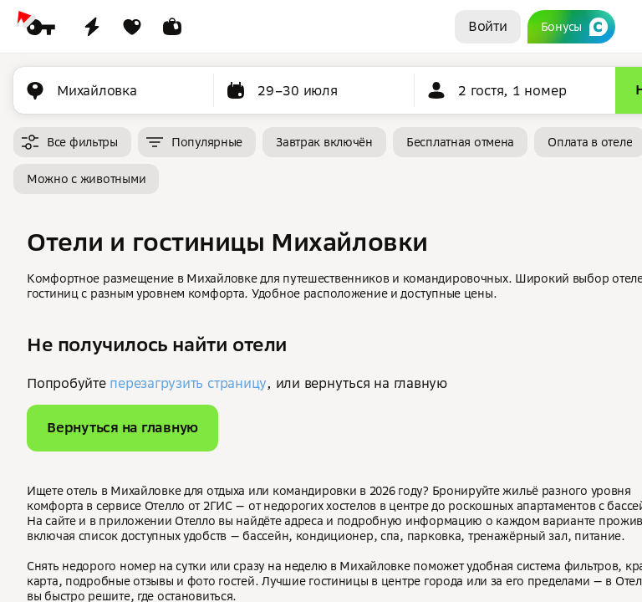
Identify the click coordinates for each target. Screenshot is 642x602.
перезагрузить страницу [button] (188, 383)
